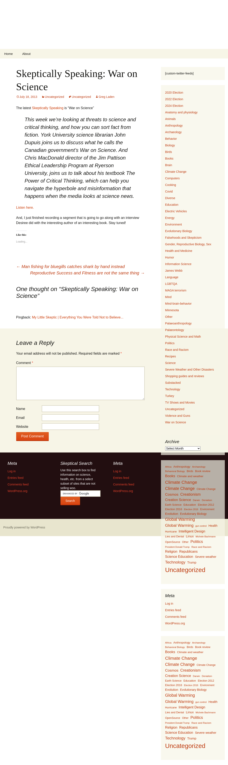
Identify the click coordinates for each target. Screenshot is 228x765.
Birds (168, 152)
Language (171, 277)
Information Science (178, 264)
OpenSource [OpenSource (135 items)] (172, 542)
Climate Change (175, 171)
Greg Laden (106, 96)
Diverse (170, 198)
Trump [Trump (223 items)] (191, 562)
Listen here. (25, 207)
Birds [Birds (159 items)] (190, 471)
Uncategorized (54, 96)
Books (169, 158)
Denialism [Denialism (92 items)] (207, 500)
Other (169, 316)
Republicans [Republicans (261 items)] (188, 551)
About (26, 54)
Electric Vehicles (176, 211)
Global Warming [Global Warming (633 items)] (180, 519)
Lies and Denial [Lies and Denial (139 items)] (174, 536)
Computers (172, 178)
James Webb (173, 270)
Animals (170, 119)
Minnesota (172, 310)
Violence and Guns (177, 415)
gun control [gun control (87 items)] (201, 526)
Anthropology (174, 125)
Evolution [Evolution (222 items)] (171, 513)
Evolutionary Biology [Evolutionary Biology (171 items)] (193, 513)
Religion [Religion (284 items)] (171, 551)
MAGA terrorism (175, 290)
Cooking (170, 185)
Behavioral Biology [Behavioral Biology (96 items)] (175, 471)
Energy (170, 218)
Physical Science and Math (183, 336)
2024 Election (174, 105)
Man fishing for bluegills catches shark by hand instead (70, 266)
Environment (173, 224)
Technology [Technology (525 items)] (175, 562)
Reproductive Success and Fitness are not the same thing (87, 273)
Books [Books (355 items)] (170, 476)
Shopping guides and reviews (184, 376)
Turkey (169, 396)
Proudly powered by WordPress (24, 527)
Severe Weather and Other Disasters (189, 369)
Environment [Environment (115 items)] (207, 509)
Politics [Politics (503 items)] (196, 541)
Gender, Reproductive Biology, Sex (188, 244)
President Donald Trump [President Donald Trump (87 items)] (177, 547)
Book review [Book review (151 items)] (202, 471)
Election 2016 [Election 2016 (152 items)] (173, 509)
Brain (168, 165)
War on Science (175, 422)
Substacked (173, 382)
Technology (172, 389)
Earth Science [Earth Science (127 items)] (173, 504)
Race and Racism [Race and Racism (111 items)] (201, 546)
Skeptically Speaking (48, 108)
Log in (169, 603)
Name (20, 409)
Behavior (171, 138)
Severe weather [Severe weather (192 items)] (205, 556)
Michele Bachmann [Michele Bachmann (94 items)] (206, 536)
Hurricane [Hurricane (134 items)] (171, 531)
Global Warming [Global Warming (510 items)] (179, 525)
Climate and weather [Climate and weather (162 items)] (190, 476)
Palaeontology (174, 330)
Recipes (170, 356)
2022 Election (174, 99)
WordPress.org (175, 623)
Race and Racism (177, 349)
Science (170, 363)
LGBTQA (171, 283)
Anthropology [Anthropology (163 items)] (181, 466)
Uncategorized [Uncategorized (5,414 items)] (185, 569)
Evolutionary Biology (178, 231)
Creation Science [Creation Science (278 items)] (178, 500)
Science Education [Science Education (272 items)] (179, 556)
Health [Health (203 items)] (212, 525)
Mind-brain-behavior (178, 303)
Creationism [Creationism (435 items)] (190, 494)
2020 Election (174, 92)
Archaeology (173, 132)
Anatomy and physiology (181, 112)
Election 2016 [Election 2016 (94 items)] (191, 509)
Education (171, 204)
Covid (169, 191)
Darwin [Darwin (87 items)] (196, 500)
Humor (169, 257)
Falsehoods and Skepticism (183, 237)
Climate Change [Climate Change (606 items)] (180, 488)
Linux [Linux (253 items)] (190, 536)
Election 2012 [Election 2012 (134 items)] (206, 504)
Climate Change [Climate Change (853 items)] (181, 482)
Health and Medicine (178, 251)
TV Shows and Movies (180, 402)
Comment (24, 363)
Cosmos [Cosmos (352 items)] (171, 494)
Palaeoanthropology (178, 323)
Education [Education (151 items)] (190, 504)
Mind (168, 297)
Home (8, 54)
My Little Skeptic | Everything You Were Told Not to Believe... (77, 317)
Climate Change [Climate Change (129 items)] (206, 489)
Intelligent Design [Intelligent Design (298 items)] (192, 531)
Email (20, 418)
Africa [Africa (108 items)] (168, 466)
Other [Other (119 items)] (185, 542)
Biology (170, 145)
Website (22, 426)
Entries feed (173, 610)
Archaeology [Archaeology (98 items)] (199, 466)
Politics (170, 343)
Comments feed (175, 616)
